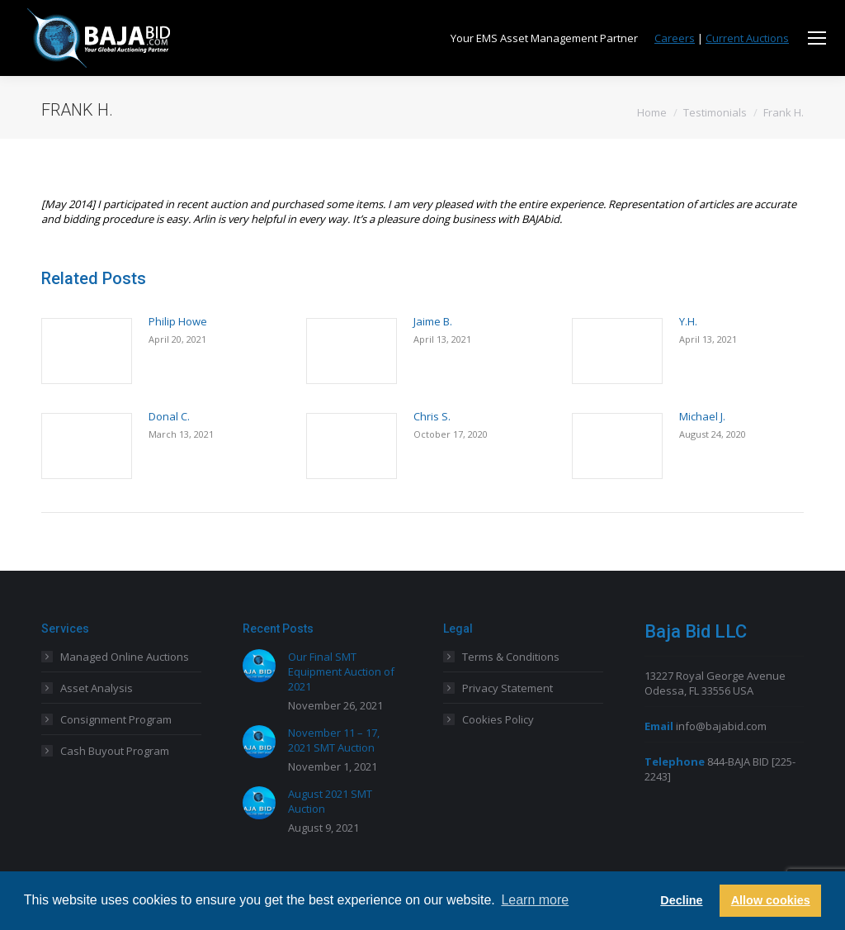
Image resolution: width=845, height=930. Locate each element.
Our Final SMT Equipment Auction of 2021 (341, 671)
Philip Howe (178, 321)
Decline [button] (681, 900)
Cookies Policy (498, 719)
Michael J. (702, 416)
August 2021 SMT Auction (330, 801)
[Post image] (86, 351)
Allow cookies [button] (770, 900)
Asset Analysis (96, 688)
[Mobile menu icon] (816, 38)
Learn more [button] (535, 900)
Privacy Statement (507, 688)
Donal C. (169, 416)
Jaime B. (432, 321)
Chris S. (432, 416)
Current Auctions (747, 38)
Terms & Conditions (510, 656)
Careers (674, 38)
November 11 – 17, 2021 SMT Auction (334, 740)
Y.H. (688, 321)
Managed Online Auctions (124, 656)
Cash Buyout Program (114, 750)
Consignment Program (116, 719)
